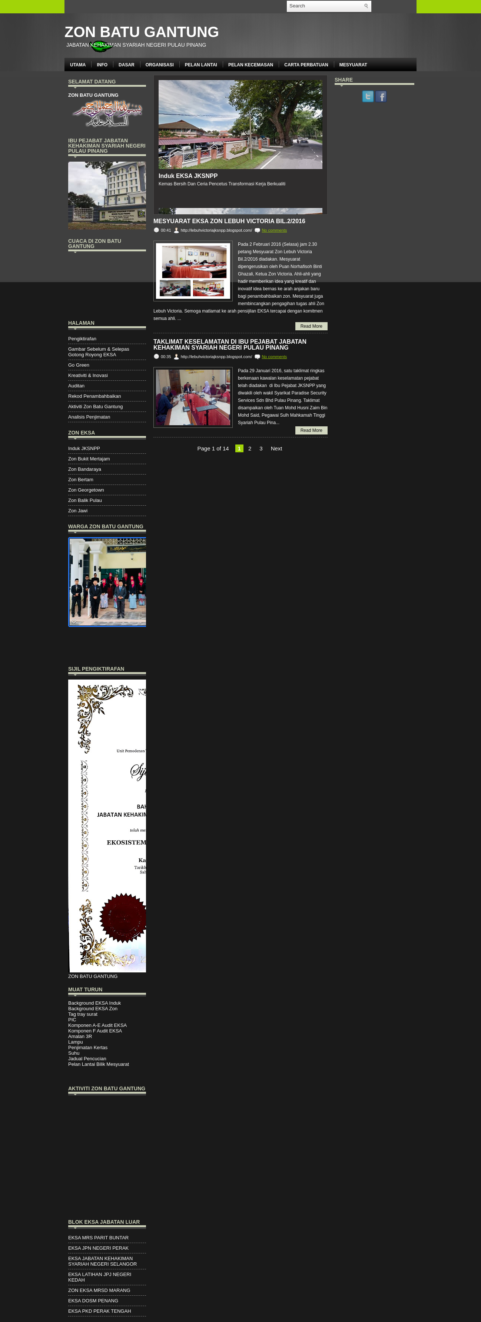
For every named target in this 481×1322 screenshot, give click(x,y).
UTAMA (78, 64)
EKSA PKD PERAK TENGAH (99, 1311)
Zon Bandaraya (84, 469)
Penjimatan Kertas (87, 1047)
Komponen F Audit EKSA (95, 1031)
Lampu (75, 1042)
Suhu (73, 1053)
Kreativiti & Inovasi (88, 375)
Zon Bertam (80, 479)
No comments (274, 230)
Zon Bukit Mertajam (89, 459)
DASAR (127, 64)
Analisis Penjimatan (89, 417)
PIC (72, 1019)
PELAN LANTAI (201, 64)
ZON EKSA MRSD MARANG (99, 1290)
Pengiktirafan (82, 338)
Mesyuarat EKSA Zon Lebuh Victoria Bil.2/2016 (229, 221)
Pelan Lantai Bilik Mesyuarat (98, 1064)
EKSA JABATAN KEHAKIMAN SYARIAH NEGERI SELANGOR (102, 1261)
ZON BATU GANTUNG (141, 32)
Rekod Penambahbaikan (94, 396)
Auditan (76, 386)
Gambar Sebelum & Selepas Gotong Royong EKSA (98, 351)
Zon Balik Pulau (85, 500)
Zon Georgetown (86, 490)
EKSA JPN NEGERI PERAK (98, 1248)
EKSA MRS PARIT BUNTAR (98, 1237)
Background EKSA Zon (92, 1008)
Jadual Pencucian (87, 1058)
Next (276, 448)
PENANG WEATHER (107, 285)
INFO (102, 64)
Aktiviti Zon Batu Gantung (95, 406)
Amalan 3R (80, 1036)
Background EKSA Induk (94, 1003)
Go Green (78, 365)
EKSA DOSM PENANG (93, 1300)
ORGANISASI (160, 64)
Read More (311, 326)
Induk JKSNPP (84, 448)
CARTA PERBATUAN (306, 64)
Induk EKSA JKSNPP (188, 176)
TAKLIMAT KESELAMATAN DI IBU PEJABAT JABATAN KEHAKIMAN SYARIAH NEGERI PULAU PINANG (229, 345)
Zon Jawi (77, 510)
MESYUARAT (353, 64)
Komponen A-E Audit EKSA (97, 1025)
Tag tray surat (82, 1014)
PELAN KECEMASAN (250, 64)
